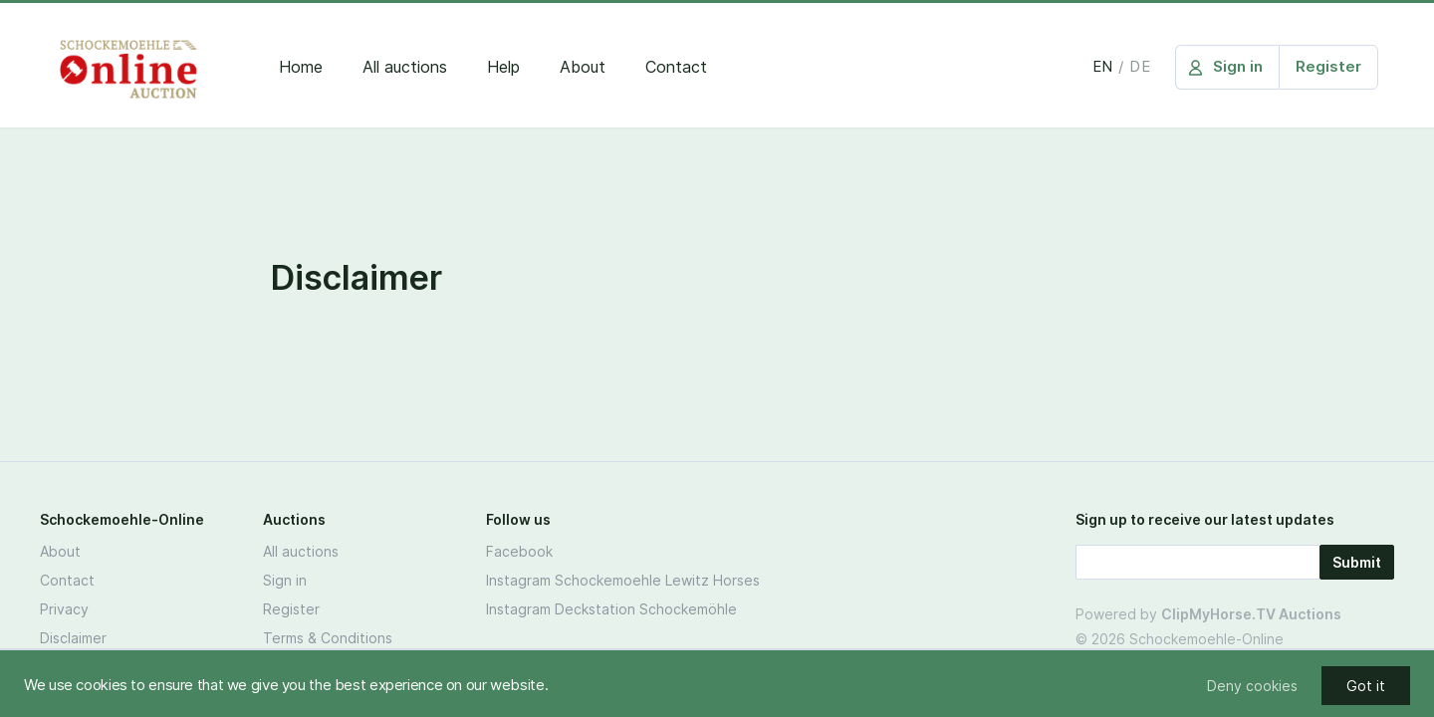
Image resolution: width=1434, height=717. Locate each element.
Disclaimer (73, 637)
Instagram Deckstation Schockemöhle (611, 608)
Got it (1365, 685)
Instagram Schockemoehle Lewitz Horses (623, 580)
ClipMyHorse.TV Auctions (1251, 613)
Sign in (285, 580)
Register (291, 608)
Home (301, 67)
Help (503, 67)
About (582, 67)
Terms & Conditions (327, 637)
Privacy (64, 608)
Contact (676, 67)
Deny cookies (1252, 685)
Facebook (519, 551)
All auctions (404, 67)
